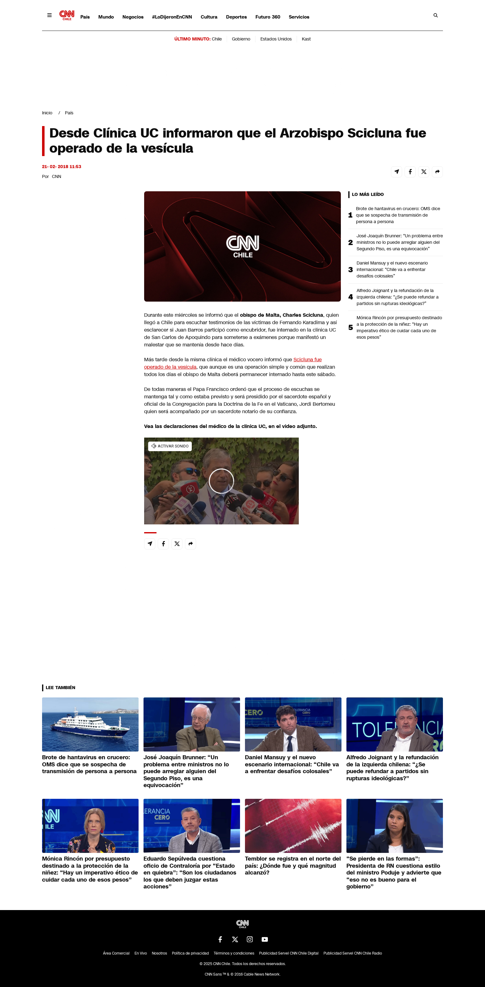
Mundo (106, 17)
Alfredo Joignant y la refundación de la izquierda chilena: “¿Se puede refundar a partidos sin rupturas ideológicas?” (398, 297)
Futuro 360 (267, 17)
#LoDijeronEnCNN (172, 17)
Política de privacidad (190, 953)
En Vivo (141, 953)
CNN (56, 176)
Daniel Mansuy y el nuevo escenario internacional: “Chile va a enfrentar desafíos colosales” (392, 269)
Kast (306, 39)
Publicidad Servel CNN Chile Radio (353, 953)
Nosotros (159, 953)
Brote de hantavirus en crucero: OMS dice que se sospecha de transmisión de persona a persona (398, 215)
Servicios (299, 17)
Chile (217, 39)
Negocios (133, 17)
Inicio (47, 113)
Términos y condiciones (234, 953)
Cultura (209, 17)
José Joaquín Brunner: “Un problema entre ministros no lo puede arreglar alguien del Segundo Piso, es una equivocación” (400, 242)
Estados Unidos (276, 39)
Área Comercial (116, 953)
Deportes (236, 17)
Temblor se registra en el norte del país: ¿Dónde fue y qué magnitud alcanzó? (293, 866)
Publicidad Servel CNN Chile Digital (289, 953)
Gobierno (241, 39)
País (85, 17)
